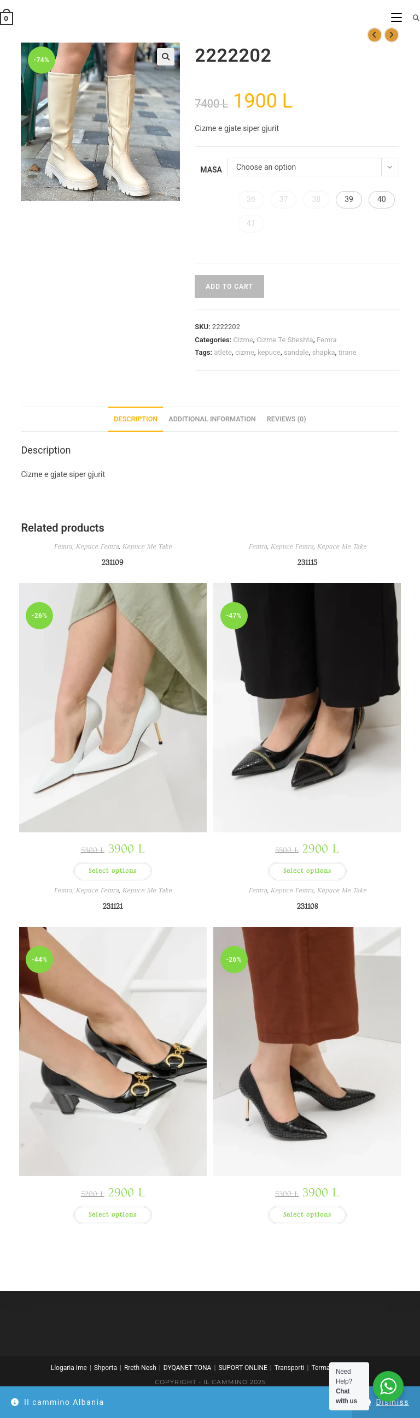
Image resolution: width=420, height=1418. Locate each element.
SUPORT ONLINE (242, 1368)
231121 (112, 906)
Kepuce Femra (97, 547)
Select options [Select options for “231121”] (113, 1215)
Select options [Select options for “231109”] (113, 871)
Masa (211, 169)
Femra (327, 340)
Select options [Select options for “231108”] (307, 1215)
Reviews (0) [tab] (286, 419)
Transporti (290, 1368)
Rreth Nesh (140, 1368)
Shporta (105, 1368)
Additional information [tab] (212, 419)
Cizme (243, 340)
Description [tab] (136, 419)
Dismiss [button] (392, 1402)
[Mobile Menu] (397, 18)
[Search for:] (412, 18)
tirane (348, 352)
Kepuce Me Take (147, 547)
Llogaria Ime (69, 1368)
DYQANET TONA (188, 1368)
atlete (223, 352)
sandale (296, 352)
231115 (307, 562)
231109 (113, 562)
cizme (244, 352)
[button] (165, 56)
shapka (323, 352)
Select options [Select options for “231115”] (307, 871)
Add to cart (229, 286)
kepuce (269, 352)
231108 (307, 906)
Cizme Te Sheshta (284, 340)
